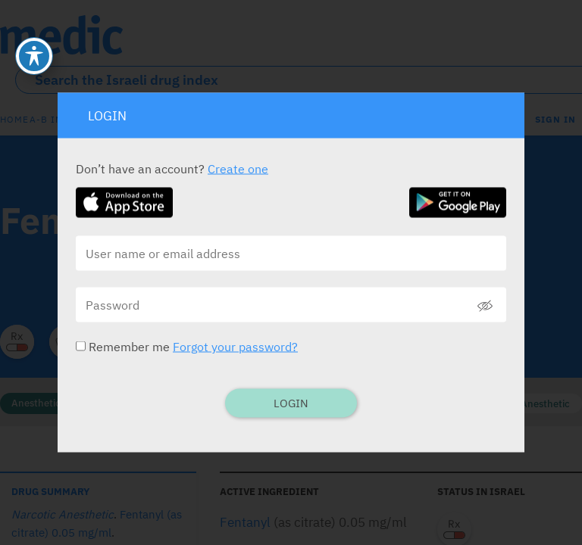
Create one (238, 168)
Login (291, 403)
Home (14, 119)
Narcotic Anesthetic (525, 403)
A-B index (55, 119)
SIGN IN (555, 119)
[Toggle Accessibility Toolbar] (34, 23)
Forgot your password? (235, 346)
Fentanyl (245, 522)
